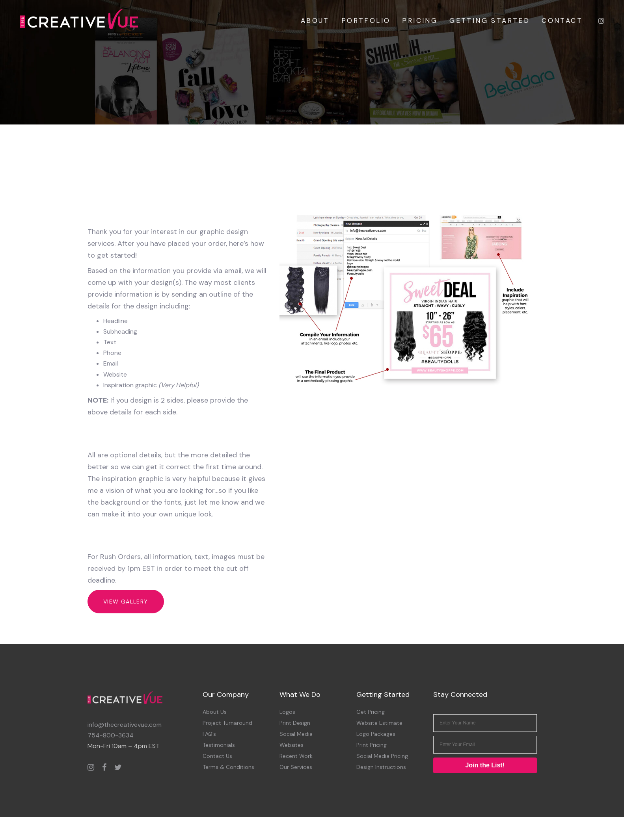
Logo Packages (375, 733)
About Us (215, 711)
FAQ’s (209, 733)
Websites (291, 744)
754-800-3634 (111, 735)
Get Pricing (370, 711)
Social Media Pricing (382, 755)
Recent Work (296, 755)
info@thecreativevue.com (125, 724)
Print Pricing (371, 744)
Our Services (295, 767)
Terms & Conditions (228, 767)
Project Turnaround (227, 722)
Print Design (294, 722)
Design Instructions (381, 767)
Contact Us (217, 755)
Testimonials (219, 744)
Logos (287, 711)
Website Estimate (379, 722)
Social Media (296, 733)
